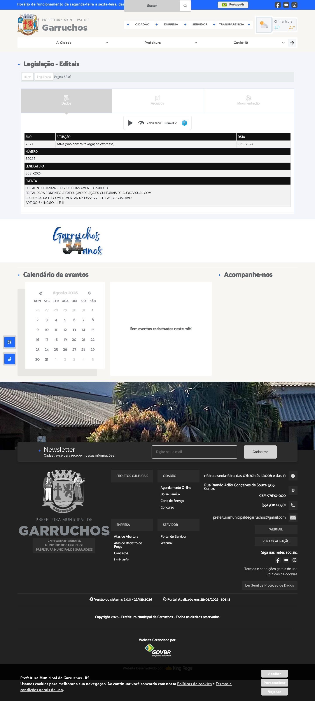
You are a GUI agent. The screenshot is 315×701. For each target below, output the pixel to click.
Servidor (214, 42)
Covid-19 (88, 42)
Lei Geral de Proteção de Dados (269, 585)
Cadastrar (260, 452)
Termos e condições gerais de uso (271, 569)
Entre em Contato (156, 42)
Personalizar (274, 683)
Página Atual (62, 76)
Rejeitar (274, 692)
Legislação (44, 77)
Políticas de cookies (282, 574)
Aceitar (274, 674)
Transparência (119, 42)
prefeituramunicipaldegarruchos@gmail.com (249, 517)
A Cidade (35, 42)
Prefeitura (62, 42)
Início (27, 77)
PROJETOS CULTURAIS (270, 42)
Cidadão (189, 42)
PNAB (235, 42)
